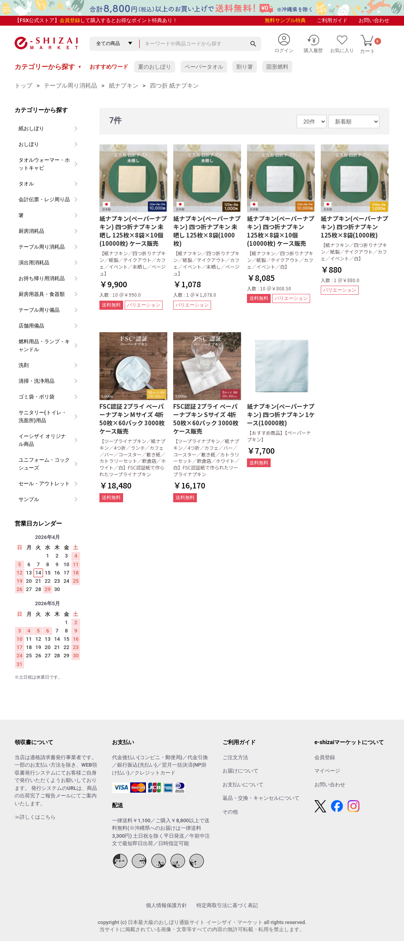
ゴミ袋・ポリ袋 (36, 397)
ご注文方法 (235, 757)
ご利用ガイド (332, 20)
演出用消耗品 (34, 263)
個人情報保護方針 (166, 905)
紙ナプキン (123, 85)
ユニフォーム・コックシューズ (44, 464)
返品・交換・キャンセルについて (261, 798)
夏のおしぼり (154, 67)
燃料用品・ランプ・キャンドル (44, 345)
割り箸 (244, 67)
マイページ (327, 771)
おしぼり (29, 144)
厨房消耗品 (31, 231)
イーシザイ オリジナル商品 (42, 440)
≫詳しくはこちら (35, 817)
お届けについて (240, 771)
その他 (230, 812)
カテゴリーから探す (48, 67)
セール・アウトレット (44, 483)
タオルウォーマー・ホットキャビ (44, 164)
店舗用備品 (31, 326)
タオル (26, 184)
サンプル (29, 499)
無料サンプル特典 (285, 20)
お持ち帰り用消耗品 (42, 278)
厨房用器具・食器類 (42, 294)
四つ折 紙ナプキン (174, 85)
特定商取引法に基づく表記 (227, 905)
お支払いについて (243, 785)
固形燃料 (277, 67)
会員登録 (70, 20)
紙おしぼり (31, 128)
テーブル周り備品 (39, 310)
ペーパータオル (204, 67)
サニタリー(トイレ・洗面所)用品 (43, 416)
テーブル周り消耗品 (70, 85)
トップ (23, 85)
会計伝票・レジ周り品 (44, 199)
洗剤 (24, 365)
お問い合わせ (374, 20)
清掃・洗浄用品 (36, 381)
